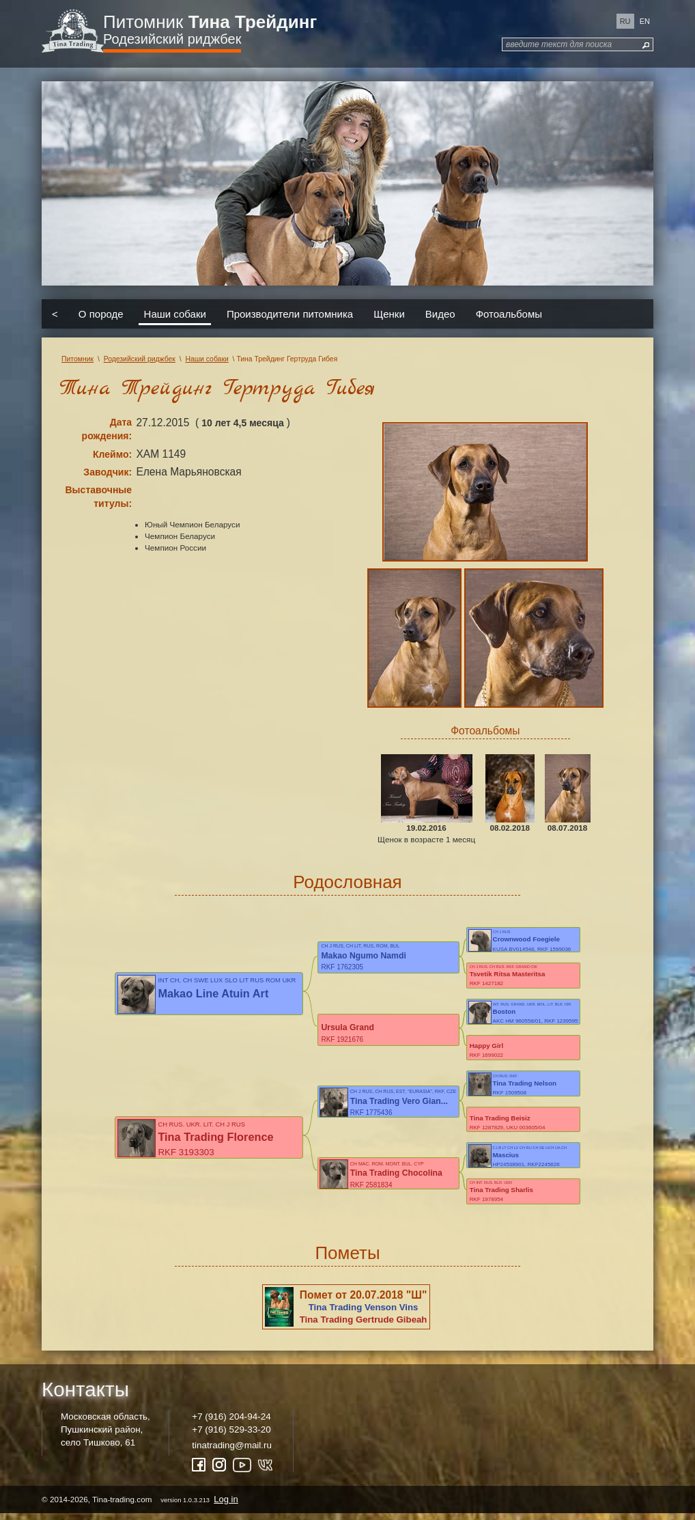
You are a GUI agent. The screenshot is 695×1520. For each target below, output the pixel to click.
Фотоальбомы (509, 314)
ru (625, 21)
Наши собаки (175, 314)
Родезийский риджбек (172, 38)
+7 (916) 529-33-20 (231, 1436)
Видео (440, 314)
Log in (226, 1505)
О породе (101, 314)
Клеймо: (112, 454)
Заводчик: (107, 472)
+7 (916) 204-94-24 (231, 1423)
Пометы (347, 1259)
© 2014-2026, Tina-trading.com (141, 1505)
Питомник (210, 22)
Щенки (389, 314)
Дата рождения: (107, 429)
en (645, 21)
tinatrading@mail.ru (232, 1451)
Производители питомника (290, 314)
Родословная (347, 882)
